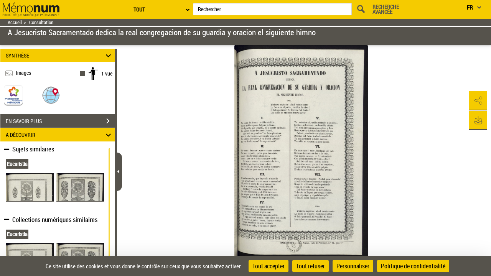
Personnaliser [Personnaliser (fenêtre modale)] (352, 266)
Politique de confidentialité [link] (413, 266)
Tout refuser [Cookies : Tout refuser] (310, 266)
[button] (51, 95)
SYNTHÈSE (60, 55)
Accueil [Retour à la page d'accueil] (15, 22)
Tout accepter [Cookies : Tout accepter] (268, 266)
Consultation (41, 22)
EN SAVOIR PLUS (60, 121)
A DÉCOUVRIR (60, 134)
